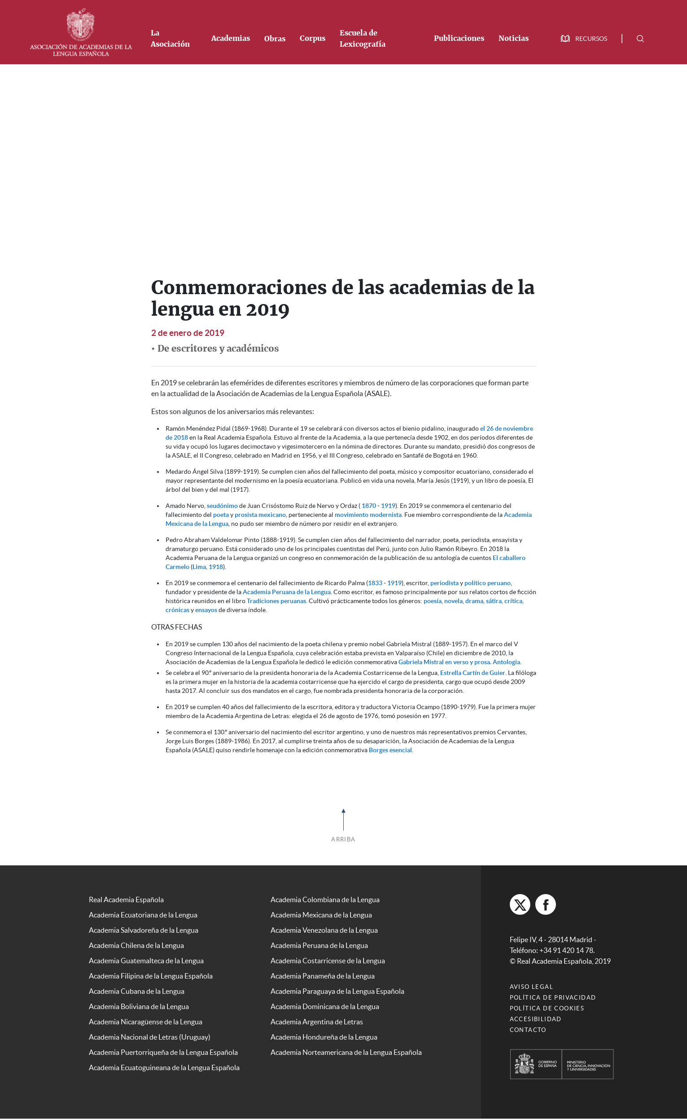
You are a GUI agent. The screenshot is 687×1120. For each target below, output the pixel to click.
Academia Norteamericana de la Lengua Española (346, 1052)
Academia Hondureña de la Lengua (324, 1037)
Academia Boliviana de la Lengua (139, 1006)
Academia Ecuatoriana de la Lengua (143, 915)
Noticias (514, 38)
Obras (274, 39)
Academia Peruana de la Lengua (287, 591)
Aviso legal (531, 988)
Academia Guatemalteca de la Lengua (146, 961)
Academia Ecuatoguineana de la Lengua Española (164, 1067)
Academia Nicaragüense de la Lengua (145, 1022)
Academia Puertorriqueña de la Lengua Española (163, 1052)
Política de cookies (547, 1009)
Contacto (528, 1031)
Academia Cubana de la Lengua (136, 991)
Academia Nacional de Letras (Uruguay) (149, 1037)
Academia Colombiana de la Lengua (325, 899)
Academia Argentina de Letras (317, 1022)
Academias (230, 38)
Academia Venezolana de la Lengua (324, 930)
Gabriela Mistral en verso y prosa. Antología (459, 662)
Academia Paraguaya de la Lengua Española (337, 991)
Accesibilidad (536, 1020)
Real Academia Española (126, 899)
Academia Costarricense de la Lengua (328, 961)
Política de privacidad (553, 999)
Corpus (312, 38)
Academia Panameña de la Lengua (323, 976)
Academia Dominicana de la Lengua (325, 1006)
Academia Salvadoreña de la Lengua (143, 930)
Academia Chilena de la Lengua (136, 945)
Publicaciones (459, 38)
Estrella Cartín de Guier (472, 672)
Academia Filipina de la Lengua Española (151, 976)
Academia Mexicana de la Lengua (321, 915)
